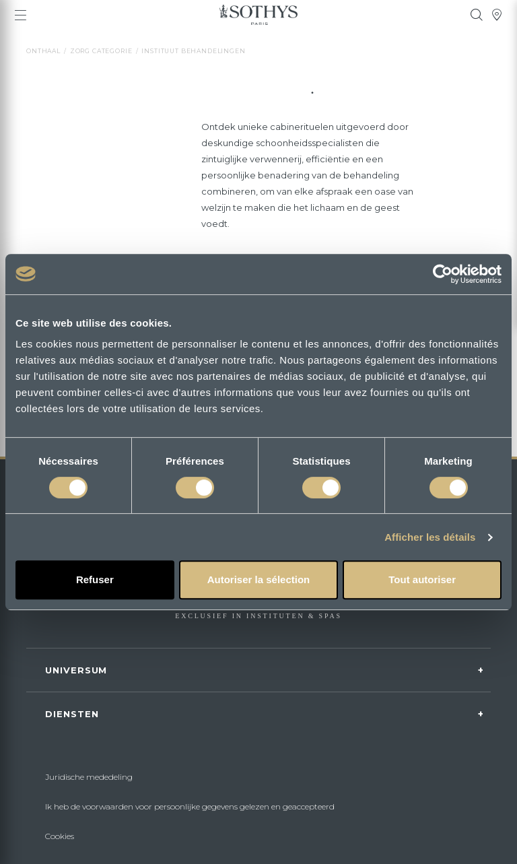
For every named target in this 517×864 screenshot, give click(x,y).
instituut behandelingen (193, 51)
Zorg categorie (101, 51)
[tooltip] (477, 15)
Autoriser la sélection (258, 579)
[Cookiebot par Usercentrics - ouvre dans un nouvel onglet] (443, 274)
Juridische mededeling (89, 777)
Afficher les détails (429, 537)
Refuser (95, 579)
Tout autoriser (422, 579)
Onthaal (43, 51)
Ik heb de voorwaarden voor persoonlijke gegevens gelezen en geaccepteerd (190, 806)
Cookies (59, 836)
